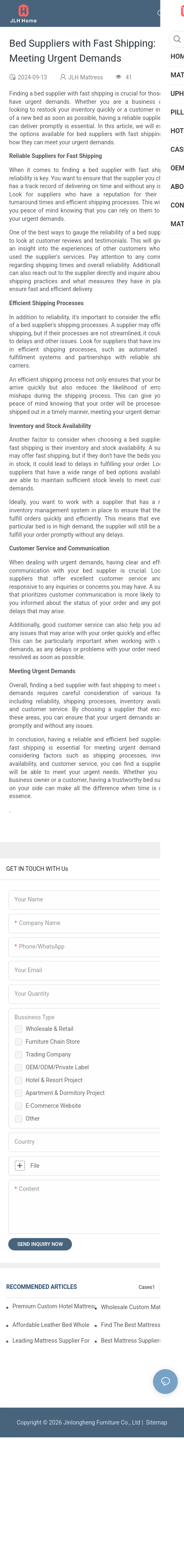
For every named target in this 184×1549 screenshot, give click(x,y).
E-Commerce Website (53, 1105)
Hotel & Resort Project (54, 1080)
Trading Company (48, 1054)
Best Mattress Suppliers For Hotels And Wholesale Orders (139, 1340)
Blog (169, 1287)
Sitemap (155, 1422)
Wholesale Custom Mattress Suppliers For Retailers (139, 1307)
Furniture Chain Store (53, 1041)
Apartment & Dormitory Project (65, 1093)
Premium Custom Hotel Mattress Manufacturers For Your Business (53, 1306)
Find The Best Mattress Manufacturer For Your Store (139, 1325)
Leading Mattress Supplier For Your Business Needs (50, 1340)
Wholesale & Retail (49, 1028)
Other (33, 1118)
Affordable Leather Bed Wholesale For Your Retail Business (50, 1325)
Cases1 (147, 1287)
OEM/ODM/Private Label (57, 1067)
